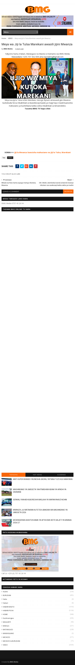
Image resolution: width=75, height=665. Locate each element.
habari (5, 603)
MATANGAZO (8, 629)
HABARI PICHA (8, 610)
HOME (5, 614)
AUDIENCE (61, 475)
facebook (68, 191)
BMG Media (14, 662)
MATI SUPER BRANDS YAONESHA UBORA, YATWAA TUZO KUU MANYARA (43, 479)
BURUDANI (7, 595)
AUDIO (5, 591)
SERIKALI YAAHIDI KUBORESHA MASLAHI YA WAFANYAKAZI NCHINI (40, 500)
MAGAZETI (7, 622)
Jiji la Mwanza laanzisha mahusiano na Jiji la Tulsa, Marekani (42, 152)
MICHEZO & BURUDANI (11, 641)
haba (5, 599)
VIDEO (10, 38)
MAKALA (6, 626)
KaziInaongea (8, 618)
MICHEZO (6, 637)
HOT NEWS (37, 475)
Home (4, 38)
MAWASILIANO (8, 633)
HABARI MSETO (8, 607)
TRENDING (13, 475)
